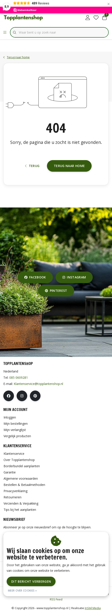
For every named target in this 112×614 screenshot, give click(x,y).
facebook (35, 277)
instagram (74, 277)
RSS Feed (56, 599)
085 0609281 (18, 377)
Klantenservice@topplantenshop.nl (38, 384)
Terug (32, 166)
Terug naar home (69, 166)
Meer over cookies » (22, 590)
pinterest (56, 290)
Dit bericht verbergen (31, 581)
